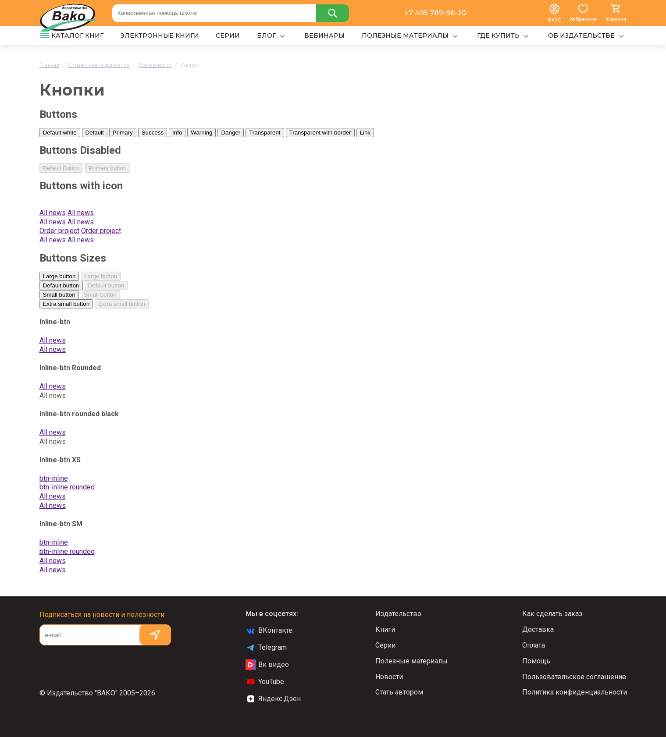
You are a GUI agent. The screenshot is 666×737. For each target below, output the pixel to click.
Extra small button (66, 304)
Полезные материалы (411, 661)
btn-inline (53, 478)
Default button (61, 285)
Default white (60, 132)
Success (153, 132)
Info (177, 132)
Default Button (61, 168)
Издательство (398, 613)
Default (94, 132)
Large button (59, 276)
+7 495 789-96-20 (435, 13)
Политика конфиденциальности (574, 692)
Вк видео (267, 664)
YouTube (265, 682)
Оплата (533, 645)
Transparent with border (320, 132)
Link (365, 132)
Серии (385, 645)
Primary (123, 132)
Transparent (264, 132)
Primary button (108, 168)
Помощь (536, 661)
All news (52, 340)
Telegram (266, 647)
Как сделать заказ (552, 613)
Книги (385, 629)
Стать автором (399, 692)
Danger (230, 132)
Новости (389, 677)
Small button (59, 294)
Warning (201, 132)
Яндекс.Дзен (273, 699)
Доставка (538, 629)
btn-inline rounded (67, 487)
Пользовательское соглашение (574, 677)
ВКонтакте (269, 630)
